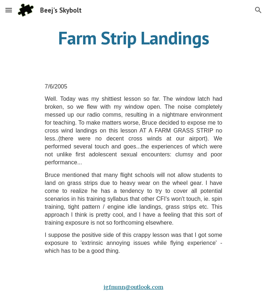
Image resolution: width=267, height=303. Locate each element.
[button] (8, 10)
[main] (133, 38)
